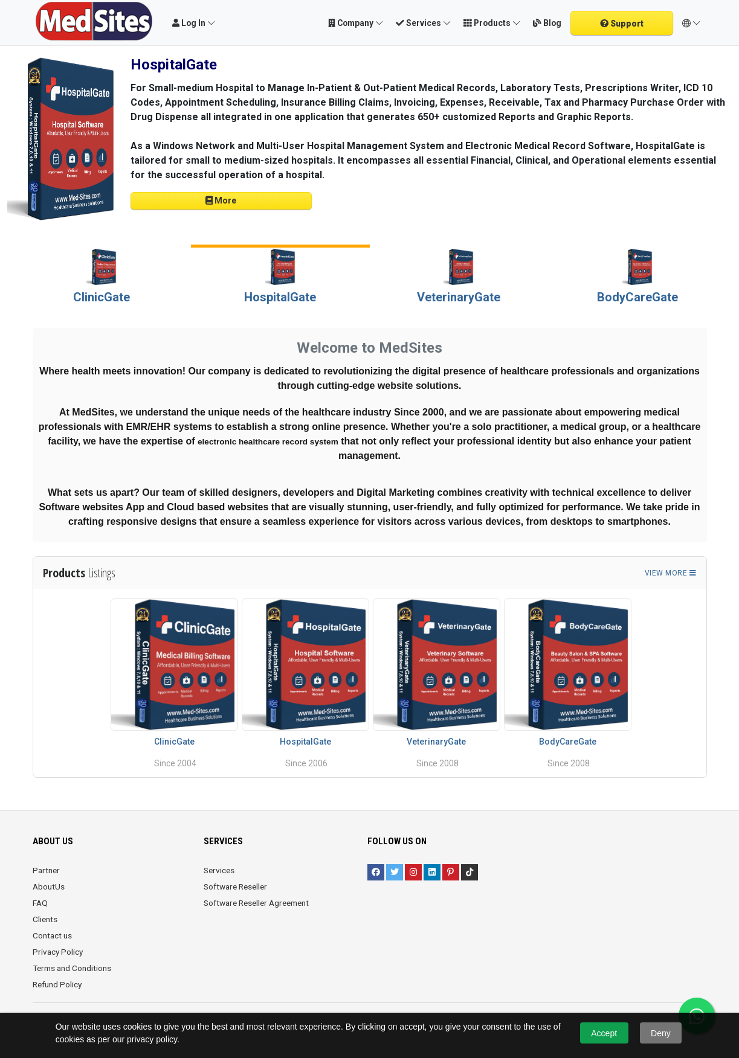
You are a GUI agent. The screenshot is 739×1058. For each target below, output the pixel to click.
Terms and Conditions (72, 968)
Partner (46, 870)
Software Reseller (235, 886)
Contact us (52, 935)
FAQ (40, 903)
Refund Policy (57, 984)
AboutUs (49, 886)
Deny (661, 1033)
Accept (604, 1033)
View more (671, 573)
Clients (45, 919)
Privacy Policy (58, 952)
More (220, 200)
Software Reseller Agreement (256, 903)
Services (219, 870)
